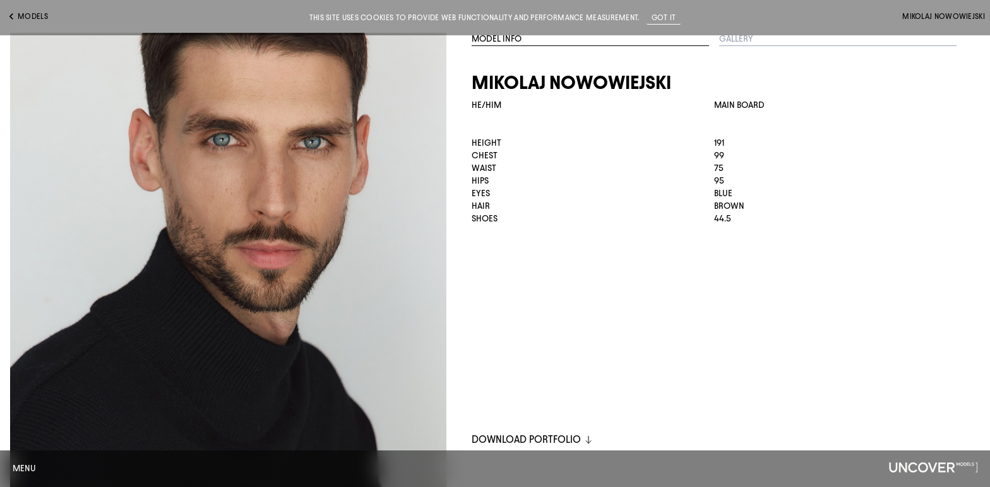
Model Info (497, 39)
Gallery (736, 39)
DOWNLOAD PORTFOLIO (532, 439)
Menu (24, 468)
